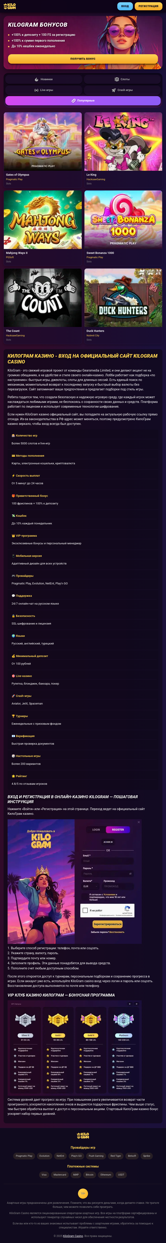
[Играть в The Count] (43, 306)
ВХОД (125, 6)
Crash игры (122, 90)
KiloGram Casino (73, 1236)
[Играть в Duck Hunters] (123, 306)
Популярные (83, 101)
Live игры (43, 90)
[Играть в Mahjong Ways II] (43, 228)
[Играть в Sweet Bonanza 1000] (123, 228)
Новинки (44, 79)
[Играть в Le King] (123, 150)
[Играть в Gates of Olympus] (43, 150)
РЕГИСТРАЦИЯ (148, 6)
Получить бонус (83, 58)
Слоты (122, 79)
